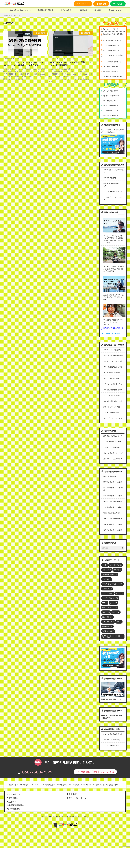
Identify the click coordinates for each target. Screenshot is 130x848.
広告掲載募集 (13, 809)
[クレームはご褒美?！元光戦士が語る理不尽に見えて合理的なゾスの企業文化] (114, 255)
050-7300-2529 (83, 4)
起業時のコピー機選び (109, 115)
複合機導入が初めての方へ (19, 10)
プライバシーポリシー (77, 798)
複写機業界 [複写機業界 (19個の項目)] (107, 626)
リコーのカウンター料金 (111, 372)
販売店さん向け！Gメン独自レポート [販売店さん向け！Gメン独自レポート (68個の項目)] (112, 636)
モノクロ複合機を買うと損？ (113, 453)
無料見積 (101, 4)
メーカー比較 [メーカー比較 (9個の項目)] (107, 593)
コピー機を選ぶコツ (108, 101)
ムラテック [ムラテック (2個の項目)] (107, 588)
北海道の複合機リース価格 (112, 507)
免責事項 (72, 794)
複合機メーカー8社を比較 (112, 350)
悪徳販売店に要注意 (46, 10)
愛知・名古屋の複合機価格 (112, 518)
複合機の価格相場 (109, 178)
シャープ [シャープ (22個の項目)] (106, 579)
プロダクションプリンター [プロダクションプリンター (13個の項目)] (112, 584)
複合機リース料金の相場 (111, 740)
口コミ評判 (72, 58)
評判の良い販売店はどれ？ (112, 436)
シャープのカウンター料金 (112, 418)
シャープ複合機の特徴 (111, 412)
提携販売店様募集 (15, 805)
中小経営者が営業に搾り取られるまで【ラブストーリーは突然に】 (113, 322)
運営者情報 (12, 798)
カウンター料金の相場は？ (112, 191)
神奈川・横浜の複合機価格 (112, 501)
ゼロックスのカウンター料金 (113, 361)
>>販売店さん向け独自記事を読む (112, 328)
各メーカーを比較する (109, 29)
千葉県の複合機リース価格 (112, 496)
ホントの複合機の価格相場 (112, 734)
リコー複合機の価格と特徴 (112, 367)
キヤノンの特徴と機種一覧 (111, 40)
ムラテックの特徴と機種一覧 (112, 76)
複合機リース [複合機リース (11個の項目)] (108, 631)
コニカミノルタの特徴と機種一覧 (112, 56)
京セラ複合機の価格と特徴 (112, 401)
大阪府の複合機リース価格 (112, 524)
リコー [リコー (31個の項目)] (119, 593)
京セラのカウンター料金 (111, 407)
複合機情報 (41, 33)
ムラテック (18, 58)
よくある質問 (66, 10)
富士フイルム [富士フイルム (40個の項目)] (108, 622)
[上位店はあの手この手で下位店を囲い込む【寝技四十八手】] (114, 284)
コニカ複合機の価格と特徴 (112, 390)
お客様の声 (82, 10)
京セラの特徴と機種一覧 (110, 50)
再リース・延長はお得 (109, 106)
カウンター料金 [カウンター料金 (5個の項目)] (116, 565)
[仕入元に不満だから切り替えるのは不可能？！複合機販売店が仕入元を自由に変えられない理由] (114, 225)
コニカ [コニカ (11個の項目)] (117, 570)
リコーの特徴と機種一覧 (110, 45)
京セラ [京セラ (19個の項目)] (113, 603)
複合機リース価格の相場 (110, 96)
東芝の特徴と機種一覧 (109, 71)
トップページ (13, 794)
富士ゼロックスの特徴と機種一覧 (112, 34)
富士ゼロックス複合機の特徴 (113, 355)
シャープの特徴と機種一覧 (111, 62)
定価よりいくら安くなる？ (112, 459)
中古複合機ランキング (109, 110)
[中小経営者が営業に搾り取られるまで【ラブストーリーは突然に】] (114, 310)
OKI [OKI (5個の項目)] (104, 565)
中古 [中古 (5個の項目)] (104, 603)
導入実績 (97, 10)
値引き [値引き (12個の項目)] (106, 612)
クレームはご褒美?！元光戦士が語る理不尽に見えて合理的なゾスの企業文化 (113, 269)
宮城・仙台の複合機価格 (111, 513)
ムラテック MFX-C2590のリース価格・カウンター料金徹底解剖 (70, 64)
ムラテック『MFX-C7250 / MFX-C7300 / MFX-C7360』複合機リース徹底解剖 (24, 64)
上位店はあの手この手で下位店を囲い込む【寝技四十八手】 (113, 297)
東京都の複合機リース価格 (112, 482)
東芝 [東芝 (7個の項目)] (118, 622)
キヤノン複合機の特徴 (111, 378)
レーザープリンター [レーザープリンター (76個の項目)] (110, 598)
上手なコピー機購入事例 (111, 447)
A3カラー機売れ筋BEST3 (112, 441)
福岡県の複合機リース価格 (112, 530)
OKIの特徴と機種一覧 (109, 67)
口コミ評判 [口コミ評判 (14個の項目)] (107, 617)
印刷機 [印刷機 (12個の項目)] (115, 612)
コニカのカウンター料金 (111, 395)
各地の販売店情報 (109, 476)
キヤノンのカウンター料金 (112, 384)
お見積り (11, 801)
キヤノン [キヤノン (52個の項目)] (106, 570)
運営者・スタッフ (116, 10)
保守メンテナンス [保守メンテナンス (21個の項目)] (109, 607)
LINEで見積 (117, 4)
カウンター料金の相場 (109, 91)
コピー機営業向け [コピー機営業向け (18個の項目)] (109, 574)
